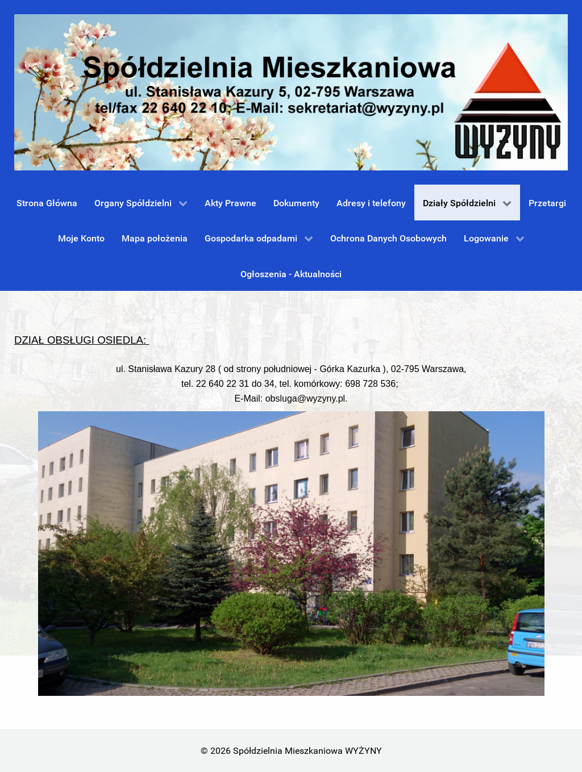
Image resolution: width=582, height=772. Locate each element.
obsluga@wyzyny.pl (305, 398)
